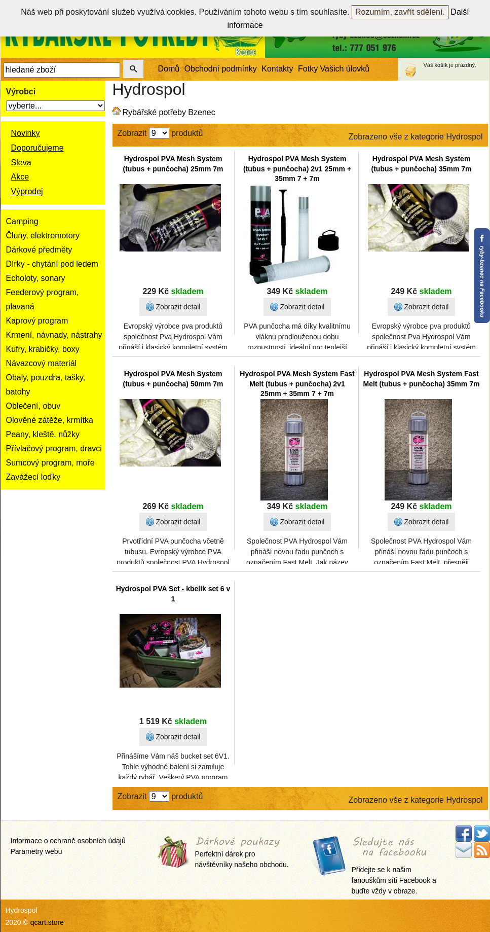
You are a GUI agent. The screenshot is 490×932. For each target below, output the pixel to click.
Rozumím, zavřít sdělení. (400, 12)
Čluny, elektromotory (43, 235)
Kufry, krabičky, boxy (43, 349)
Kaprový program (37, 320)
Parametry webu (36, 851)
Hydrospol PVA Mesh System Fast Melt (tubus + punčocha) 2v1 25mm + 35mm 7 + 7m (297, 384)
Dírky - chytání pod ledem (52, 264)
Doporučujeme (37, 148)
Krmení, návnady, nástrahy (54, 335)
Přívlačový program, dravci (54, 448)
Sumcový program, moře (50, 462)
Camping (22, 221)
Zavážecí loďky (33, 477)
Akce (20, 176)
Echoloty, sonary (35, 278)
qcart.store (47, 922)
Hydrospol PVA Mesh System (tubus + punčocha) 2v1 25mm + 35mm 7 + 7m (297, 169)
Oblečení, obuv (33, 406)
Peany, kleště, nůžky (43, 434)
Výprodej (27, 191)
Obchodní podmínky (220, 68)
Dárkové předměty (39, 249)
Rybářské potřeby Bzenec (169, 112)
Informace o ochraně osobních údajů (68, 841)
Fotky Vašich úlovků (333, 68)
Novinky (25, 133)
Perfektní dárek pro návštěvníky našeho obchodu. (242, 853)
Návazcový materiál (41, 363)
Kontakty (277, 68)
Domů (169, 68)
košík (441, 65)
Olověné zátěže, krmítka (50, 420)
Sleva (21, 162)
